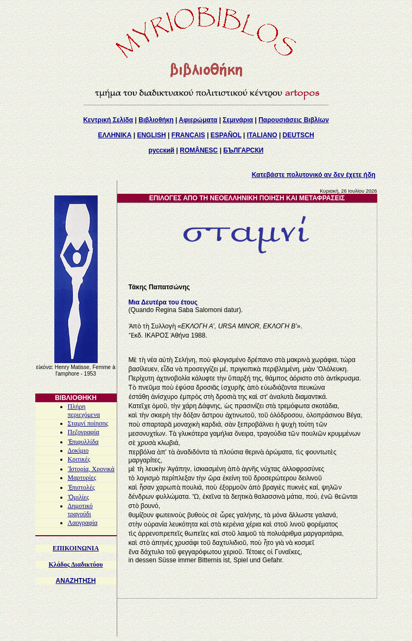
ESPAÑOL (226, 135)
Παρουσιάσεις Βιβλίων (293, 120)
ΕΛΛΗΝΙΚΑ (114, 135)
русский (162, 150)
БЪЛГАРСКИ (243, 150)
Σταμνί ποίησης (88, 423)
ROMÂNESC (199, 150)
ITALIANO (262, 135)
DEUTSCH (298, 135)
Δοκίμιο (78, 450)
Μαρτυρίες (82, 477)
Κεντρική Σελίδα (108, 120)
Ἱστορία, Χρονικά (91, 469)
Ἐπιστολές (81, 487)
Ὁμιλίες (79, 497)
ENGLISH (151, 135)
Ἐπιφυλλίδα (83, 442)
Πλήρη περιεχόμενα (84, 410)
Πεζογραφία (83, 432)
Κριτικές (79, 459)
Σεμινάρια (238, 120)
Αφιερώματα (198, 120)
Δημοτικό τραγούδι (80, 510)
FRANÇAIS (188, 135)
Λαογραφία (83, 522)
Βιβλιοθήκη (156, 120)
